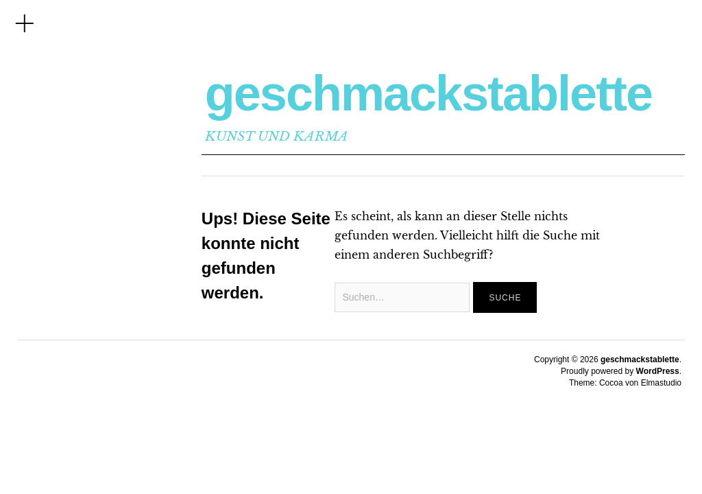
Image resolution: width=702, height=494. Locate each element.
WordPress (657, 371)
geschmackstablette (428, 93)
